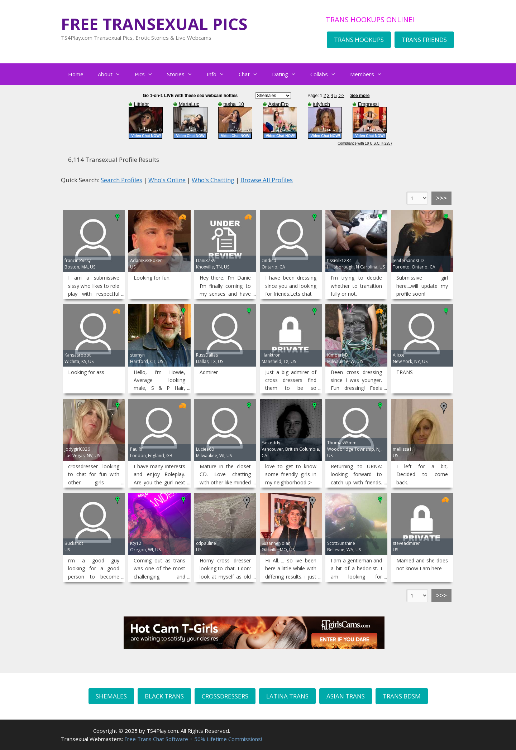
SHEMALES (111, 696)
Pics (147, 74)
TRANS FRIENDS (424, 39)
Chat (252, 74)
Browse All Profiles (266, 180)
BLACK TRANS (164, 696)
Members (369, 74)
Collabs (326, 74)
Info (219, 74)
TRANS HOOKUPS (359, 39)
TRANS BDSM (402, 696)
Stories (183, 74)
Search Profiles (121, 180)
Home (75, 74)
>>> (441, 198)
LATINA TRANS (287, 696)
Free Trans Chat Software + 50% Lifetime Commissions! (193, 738)
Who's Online (167, 180)
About (113, 74)
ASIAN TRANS (345, 696)
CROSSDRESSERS (225, 696)
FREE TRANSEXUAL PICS (154, 24)
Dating (287, 74)
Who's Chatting (213, 180)
